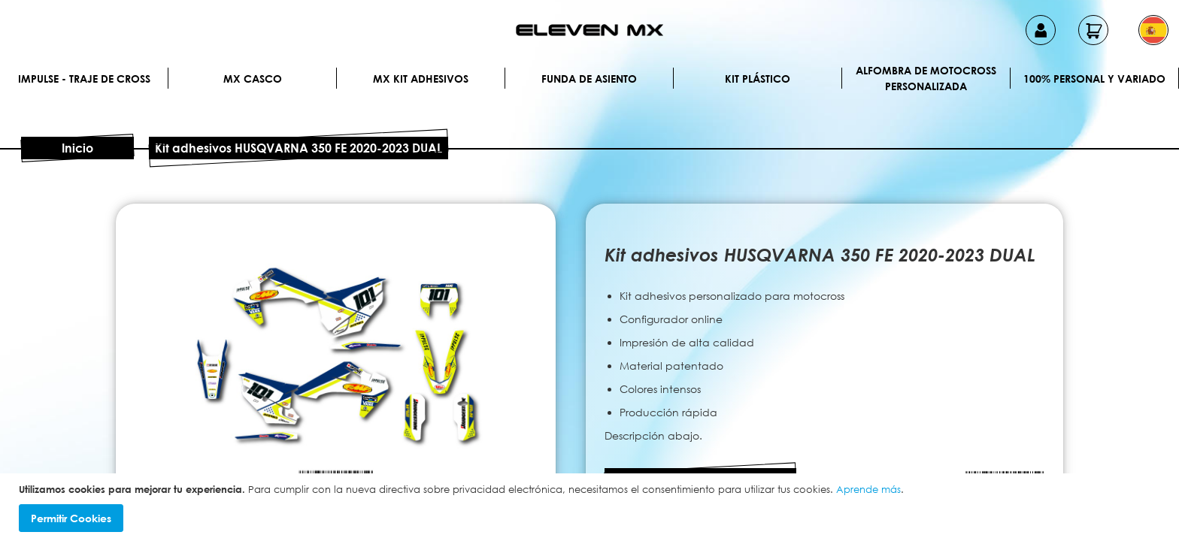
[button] (1153, 30)
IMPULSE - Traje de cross (84, 78)
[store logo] (589, 30)
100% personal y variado (1094, 78)
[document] (591, 507)
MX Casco (252, 78)
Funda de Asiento (589, 78)
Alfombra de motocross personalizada (926, 78)
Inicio (77, 148)
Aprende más (868, 489)
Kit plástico (757, 78)
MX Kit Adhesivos (420, 78)
